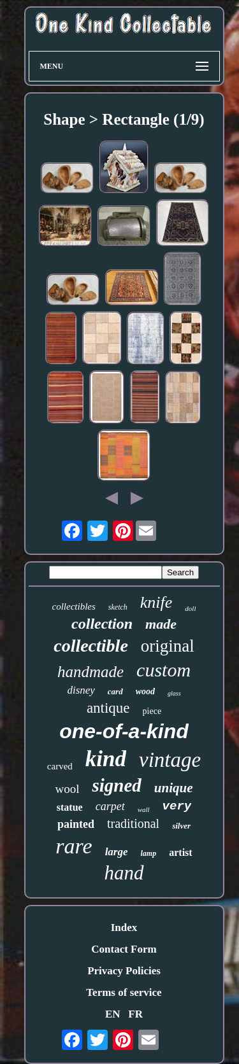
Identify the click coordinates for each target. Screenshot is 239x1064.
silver (181, 825)
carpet (110, 806)
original (167, 645)
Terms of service (123, 992)
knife (156, 602)
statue (70, 807)
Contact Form (123, 949)
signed (116, 785)
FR (135, 1014)
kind (105, 758)
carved (60, 766)
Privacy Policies (124, 971)
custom (163, 669)
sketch (117, 607)
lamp (149, 853)
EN (112, 1014)
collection (102, 623)
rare (73, 846)
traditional (133, 823)
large (116, 852)
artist (180, 852)
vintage (170, 759)
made (161, 624)
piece (152, 711)
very (177, 806)
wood (145, 691)
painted (75, 824)
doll (190, 608)
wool (67, 788)
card (115, 691)
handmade (90, 671)
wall (144, 809)
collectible (91, 645)
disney (80, 690)
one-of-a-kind (124, 731)
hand (124, 873)
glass (174, 693)
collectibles (74, 606)
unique (173, 787)
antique (108, 708)
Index (124, 927)
